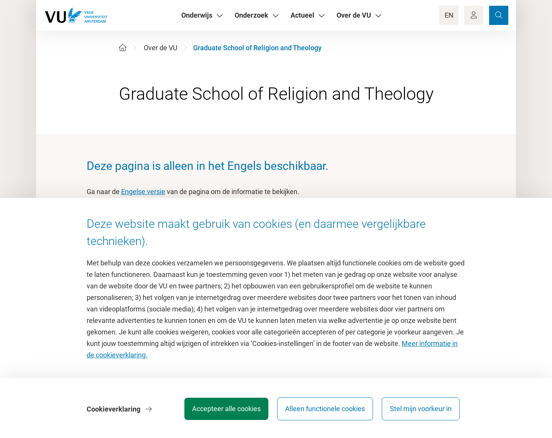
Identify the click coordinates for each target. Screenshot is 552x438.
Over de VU (160, 48)
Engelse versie (143, 192)
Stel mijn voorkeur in (421, 409)
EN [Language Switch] (449, 15)
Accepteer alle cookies (225, 409)
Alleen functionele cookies (325, 409)
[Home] (123, 48)
